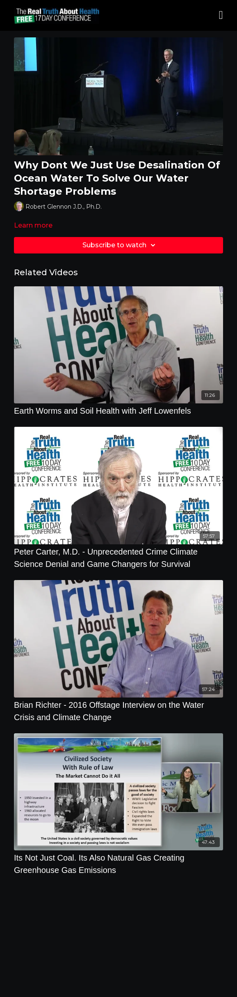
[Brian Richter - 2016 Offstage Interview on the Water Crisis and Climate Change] (118, 711)
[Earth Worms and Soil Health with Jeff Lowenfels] (118, 411)
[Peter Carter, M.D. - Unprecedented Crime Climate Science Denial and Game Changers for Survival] (118, 558)
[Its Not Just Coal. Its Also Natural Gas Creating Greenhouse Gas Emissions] (118, 864)
